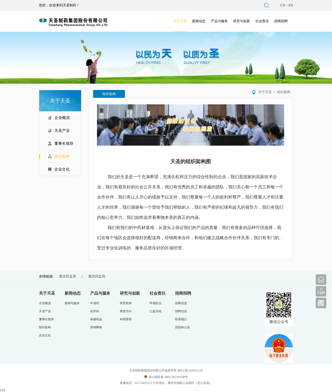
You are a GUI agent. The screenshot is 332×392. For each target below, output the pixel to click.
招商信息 (181, 303)
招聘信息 (181, 311)
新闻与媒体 (72, 303)
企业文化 (45, 335)
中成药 (94, 303)
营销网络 (96, 327)
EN (290, 5)
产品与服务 (219, 21)
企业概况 (45, 303)
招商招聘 (281, 21)
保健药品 (96, 319)
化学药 (94, 311)
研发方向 (126, 311)
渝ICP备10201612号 (190, 370)
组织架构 (283, 92)
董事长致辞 (46, 319)
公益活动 (155, 311)
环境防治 (155, 303)
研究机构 (126, 303)
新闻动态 (199, 21)
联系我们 (181, 319)
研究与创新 (241, 21)
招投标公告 (182, 327)
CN (283, 5)
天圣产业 (45, 311)
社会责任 (262, 21)
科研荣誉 (126, 319)
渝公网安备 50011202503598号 (166, 377)
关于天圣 (180, 21)
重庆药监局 (67, 276)
